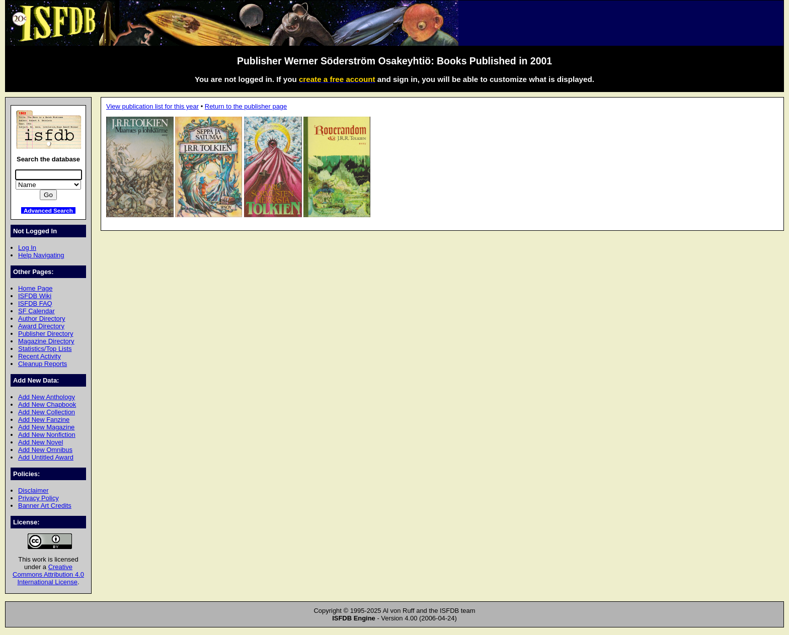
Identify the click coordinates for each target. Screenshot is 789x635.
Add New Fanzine (43, 419)
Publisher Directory (45, 333)
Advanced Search (48, 210)
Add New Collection (46, 412)
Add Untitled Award (45, 457)
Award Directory (41, 326)
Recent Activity (39, 356)
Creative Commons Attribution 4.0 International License (48, 574)
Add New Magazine (46, 427)
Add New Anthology (46, 397)
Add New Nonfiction (46, 434)
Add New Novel (40, 442)
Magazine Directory (46, 341)
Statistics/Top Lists (45, 348)
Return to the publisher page (246, 106)
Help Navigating (41, 255)
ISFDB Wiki (34, 296)
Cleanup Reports (42, 364)
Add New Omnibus (45, 449)
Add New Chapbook (47, 404)
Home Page (35, 288)
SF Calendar (36, 311)
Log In (27, 247)
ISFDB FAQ (35, 303)
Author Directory (41, 318)
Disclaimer (33, 490)
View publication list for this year (152, 106)
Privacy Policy (38, 498)
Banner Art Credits (44, 505)
